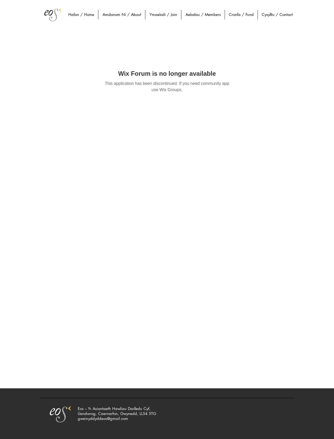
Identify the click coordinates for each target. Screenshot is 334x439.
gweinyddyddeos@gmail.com (103, 418)
